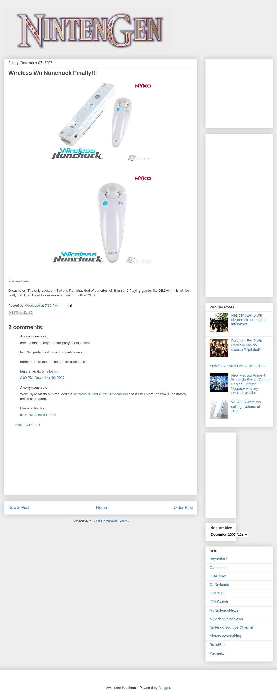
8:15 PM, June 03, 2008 (38, 415)
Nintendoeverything (225, 636)
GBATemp (218, 576)
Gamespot (218, 567)
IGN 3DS (217, 593)
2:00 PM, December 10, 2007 (42, 378)
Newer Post (19, 507)
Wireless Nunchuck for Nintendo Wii (100, 394)
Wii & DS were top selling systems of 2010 (246, 406)
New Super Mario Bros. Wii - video (238, 366)
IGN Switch (219, 602)
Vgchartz (217, 653)
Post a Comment (27, 425)
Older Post (183, 507)
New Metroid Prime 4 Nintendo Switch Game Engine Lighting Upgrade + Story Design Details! (250, 384)
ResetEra (217, 645)
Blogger (164, 688)
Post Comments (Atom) (111, 521)
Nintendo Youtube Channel (231, 627)
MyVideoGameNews (226, 619)
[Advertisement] (100, 465)
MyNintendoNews (224, 610)
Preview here (18, 281)
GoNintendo (219, 584)
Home (101, 507)
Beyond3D (218, 559)
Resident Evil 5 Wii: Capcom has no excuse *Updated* (247, 345)
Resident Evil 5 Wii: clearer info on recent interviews (248, 319)
